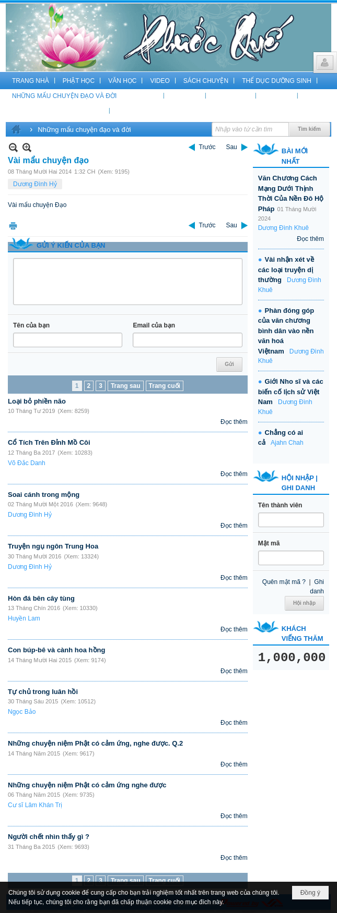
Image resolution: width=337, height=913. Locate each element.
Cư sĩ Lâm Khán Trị (35, 805)
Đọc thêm (234, 421)
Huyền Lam (24, 618)
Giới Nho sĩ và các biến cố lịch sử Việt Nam (290, 392)
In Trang (13, 225)
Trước (207, 147)
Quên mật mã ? (284, 582)
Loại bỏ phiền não (37, 401)
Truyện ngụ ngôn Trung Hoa (53, 546)
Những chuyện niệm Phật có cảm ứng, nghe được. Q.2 (95, 743)
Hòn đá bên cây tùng (41, 598)
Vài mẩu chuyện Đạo (37, 205)
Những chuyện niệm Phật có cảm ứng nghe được (87, 785)
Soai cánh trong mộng (43, 494)
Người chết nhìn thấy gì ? (48, 837)
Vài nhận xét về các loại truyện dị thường (286, 269)
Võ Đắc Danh (26, 463)
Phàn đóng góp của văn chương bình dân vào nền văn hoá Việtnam (286, 331)
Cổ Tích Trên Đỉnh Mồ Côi (49, 442)
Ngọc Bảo (22, 711)
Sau (231, 147)
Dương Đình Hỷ (35, 184)
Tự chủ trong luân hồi (43, 692)
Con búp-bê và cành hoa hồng (56, 650)
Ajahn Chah (287, 442)
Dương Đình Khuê (283, 228)
